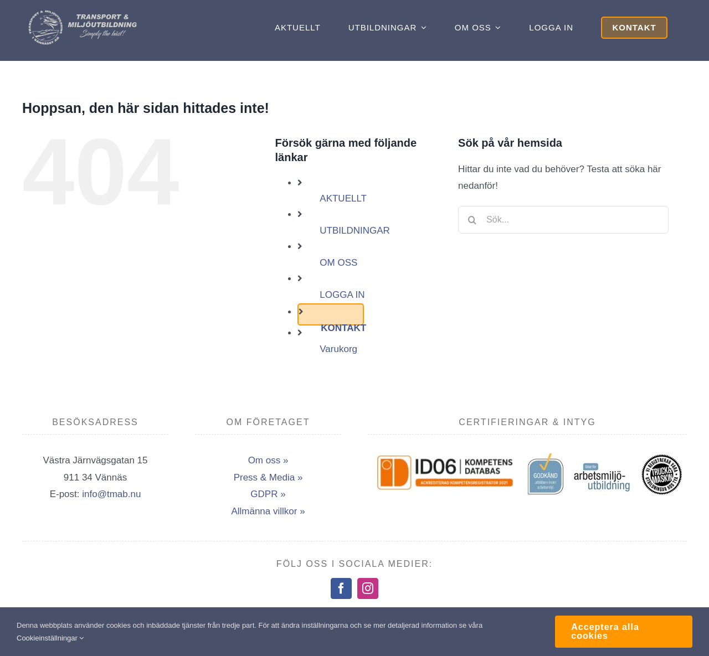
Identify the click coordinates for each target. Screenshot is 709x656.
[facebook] (341, 588)
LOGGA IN (342, 295)
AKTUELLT (343, 198)
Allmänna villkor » (268, 511)
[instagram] (367, 588)
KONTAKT (343, 328)
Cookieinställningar (50, 638)
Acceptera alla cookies (605, 631)
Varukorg (338, 349)
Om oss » (268, 460)
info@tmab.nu (111, 494)
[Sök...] (563, 220)
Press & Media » (268, 477)
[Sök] (472, 220)
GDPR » (267, 494)
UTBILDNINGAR (355, 230)
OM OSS (338, 262)
